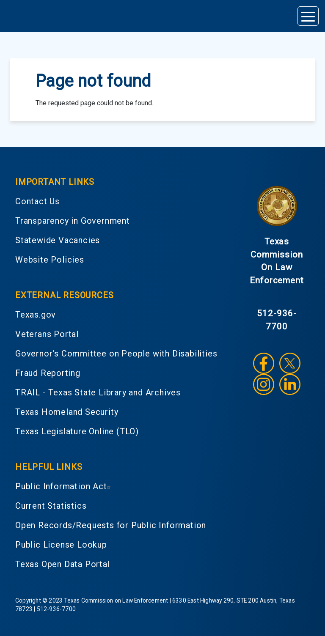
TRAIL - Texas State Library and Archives (98, 392)
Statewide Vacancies (57, 240)
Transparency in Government (72, 221)
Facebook (263, 363)
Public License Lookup (61, 545)
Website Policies (49, 260)
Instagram (263, 384)
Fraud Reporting (47, 373)
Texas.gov (35, 315)
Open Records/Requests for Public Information (110, 525)
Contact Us (37, 201)
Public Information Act (64, 486)
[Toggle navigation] (308, 16)
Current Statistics (50, 506)
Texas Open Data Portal (62, 564)
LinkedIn (289, 384)
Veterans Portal (47, 334)
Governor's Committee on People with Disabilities (116, 353)
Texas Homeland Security (66, 412)
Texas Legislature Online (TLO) (77, 431)
